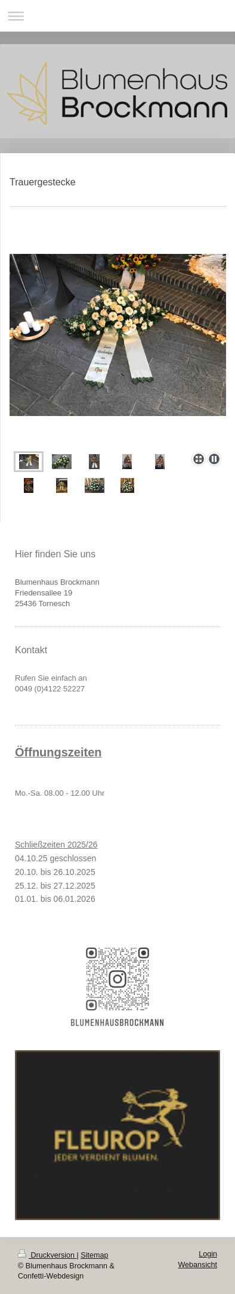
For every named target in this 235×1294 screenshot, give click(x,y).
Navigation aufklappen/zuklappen (117, 16)
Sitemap (94, 1255)
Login (208, 1254)
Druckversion (47, 1255)
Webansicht (197, 1265)
